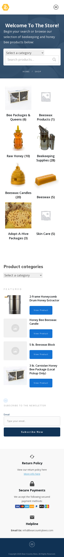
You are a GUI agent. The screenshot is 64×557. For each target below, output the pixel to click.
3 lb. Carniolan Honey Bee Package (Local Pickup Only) (43, 369)
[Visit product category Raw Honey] (18, 141)
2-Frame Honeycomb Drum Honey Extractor (44, 298)
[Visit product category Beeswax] (46, 182)
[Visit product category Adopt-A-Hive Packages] (18, 221)
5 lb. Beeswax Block (42, 345)
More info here (32, 474)
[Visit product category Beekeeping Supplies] (46, 144)
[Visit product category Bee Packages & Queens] (18, 103)
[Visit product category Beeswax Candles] (18, 180)
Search (54, 59)
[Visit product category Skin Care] (46, 219)
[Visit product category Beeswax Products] (46, 103)
